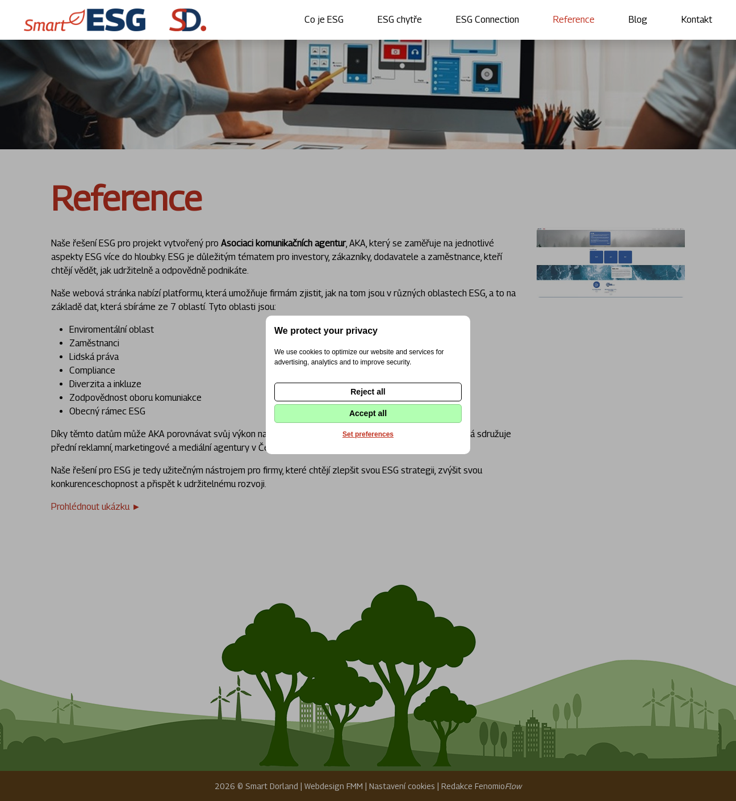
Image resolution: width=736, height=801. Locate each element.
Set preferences (368, 434)
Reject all (367, 391)
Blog (638, 19)
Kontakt (696, 19)
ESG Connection (487, 19)
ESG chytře (400, 19)
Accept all (368, 413)
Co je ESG (324, 19)
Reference (574, 19)
